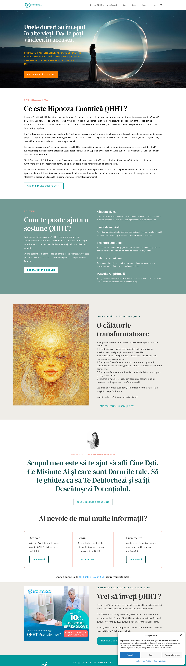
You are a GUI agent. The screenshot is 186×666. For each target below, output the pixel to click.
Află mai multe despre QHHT (44, 185)
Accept (130, 655)
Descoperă (39, 559)
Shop (134, 5)
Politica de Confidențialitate (156, 661)
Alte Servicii (112, 5)
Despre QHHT (96, 5)
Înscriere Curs (109, 641)
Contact (144, 5)
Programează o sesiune (41, 74)
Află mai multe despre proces (117, 406)
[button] (181, 635)
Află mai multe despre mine (93, 502)
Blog (124, 5)
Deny (151, 655)
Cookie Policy (140, 661)
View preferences (172, 655)
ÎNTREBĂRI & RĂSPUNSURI (92, 576)
